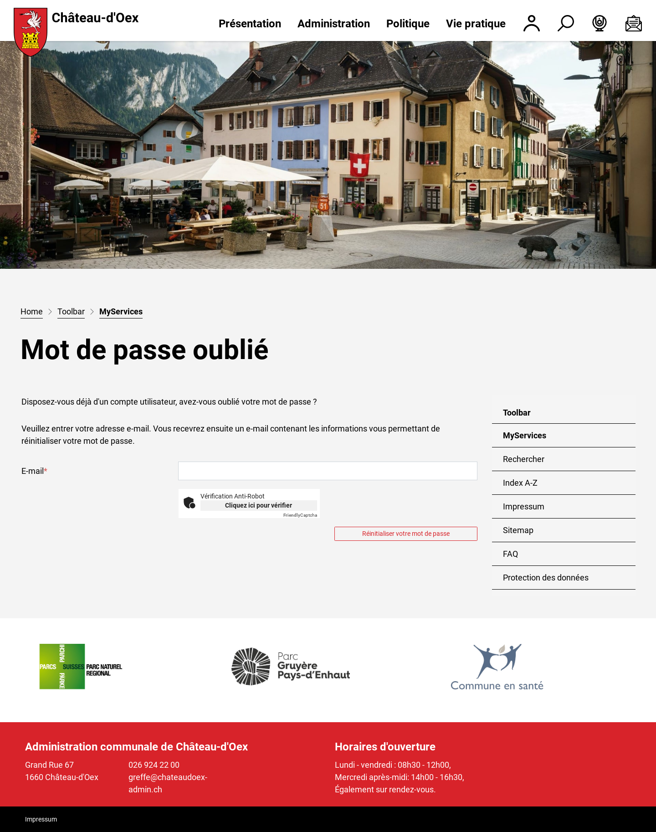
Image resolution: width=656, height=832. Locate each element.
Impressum (523, 506)
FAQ (510, 554)
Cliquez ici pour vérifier (258, 505)
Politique (408, 23)
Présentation (250, 23)
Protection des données (546, 577)
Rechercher (523, 459)
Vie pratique (476, 23)
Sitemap (518, 530)
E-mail (34, 471)
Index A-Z (520, 483)
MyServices (532, 439)
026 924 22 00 (153, 765)
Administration (333, 23)
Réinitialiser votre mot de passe (406, 533)
